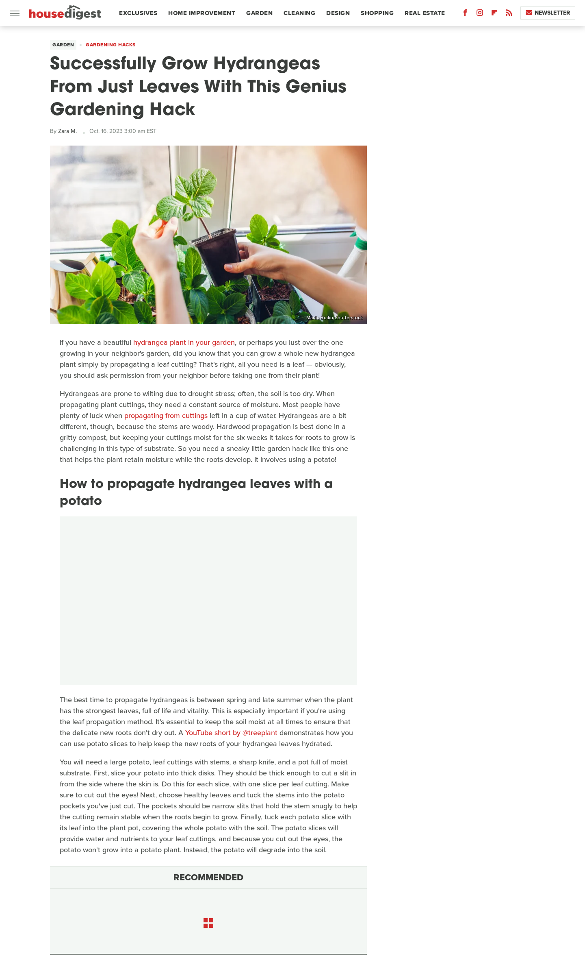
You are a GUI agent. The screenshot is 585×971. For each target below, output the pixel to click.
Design (338, 13)
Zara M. (67, 131)
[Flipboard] (494, 14)
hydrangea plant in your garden (184, 342)
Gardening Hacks (111, 44)
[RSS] (509, 14)
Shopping (377, 13)
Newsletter (548, 13)
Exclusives (138, 13)
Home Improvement (201, 13)
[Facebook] (465, 14)
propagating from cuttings (166, 415)
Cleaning (299, 13)
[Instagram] (480, 14)
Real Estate (425, 13)
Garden (259, 13)
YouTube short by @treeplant (231, 732)
